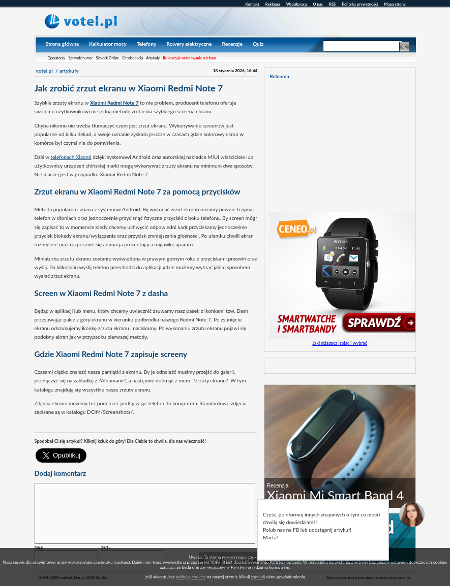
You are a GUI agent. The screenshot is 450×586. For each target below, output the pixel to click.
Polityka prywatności (360, 4)
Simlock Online (107, 58)
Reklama (272, 4)
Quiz (258, 44)
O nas (318, 4)
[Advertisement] (154, 426)
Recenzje (232, 44)
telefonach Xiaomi (70, 157)
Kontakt (252, 4)
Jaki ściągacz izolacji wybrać (339, 343)
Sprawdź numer (81, 58)
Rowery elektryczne (189, 44)
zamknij (258, 576)
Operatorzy (56, 58)
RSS (332, 4)
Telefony (146, 44)
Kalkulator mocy (108, 44)
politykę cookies (191, 576)
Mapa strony (394, 4)
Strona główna (62, 44)
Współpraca (296, 4)
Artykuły (153, 58)
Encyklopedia (133, 58)
